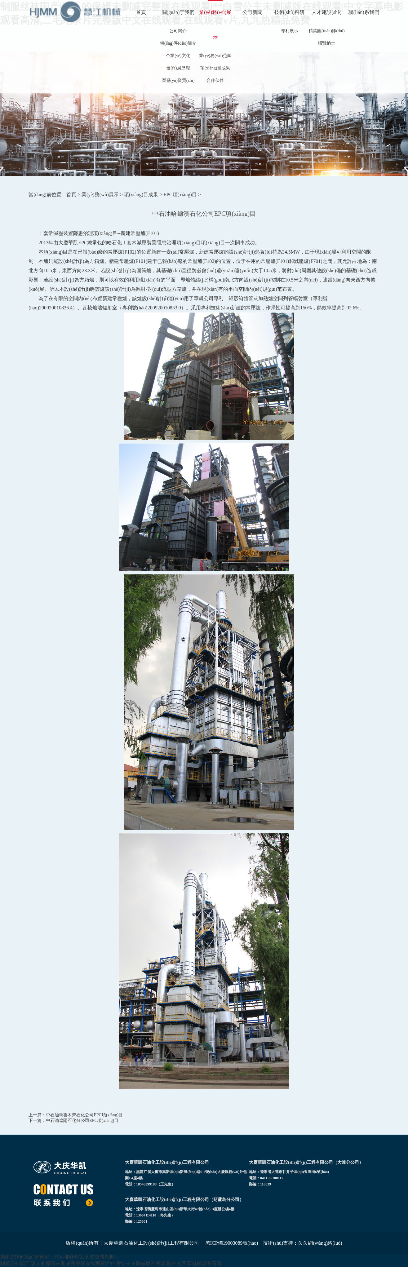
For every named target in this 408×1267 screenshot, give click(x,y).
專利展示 (289, 31)
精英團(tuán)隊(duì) (326, 31)
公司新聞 (252, 12)
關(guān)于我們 (178, 12)
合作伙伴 (215, 80)
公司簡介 (178, 31)
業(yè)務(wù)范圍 (215, 55)
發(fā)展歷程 (178, 68)
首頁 (141, 12)
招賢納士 (326, 43)
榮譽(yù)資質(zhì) (178, 80)
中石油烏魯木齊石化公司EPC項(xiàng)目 (84, 1115)
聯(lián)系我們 (363, 12)
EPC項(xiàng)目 (180, 194)
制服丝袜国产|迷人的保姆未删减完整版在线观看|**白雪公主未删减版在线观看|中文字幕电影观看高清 (110, 1263)
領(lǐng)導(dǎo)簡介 (178, 43)
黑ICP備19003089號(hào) (231, 1243)
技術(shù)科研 (289, 12)
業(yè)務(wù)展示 (215, 25)
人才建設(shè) (326, 12)
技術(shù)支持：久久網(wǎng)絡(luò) (302, 1243)
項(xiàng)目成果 (215, 68)
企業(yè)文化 (178, 55)
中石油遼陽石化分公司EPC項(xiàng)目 (82, 1120)
